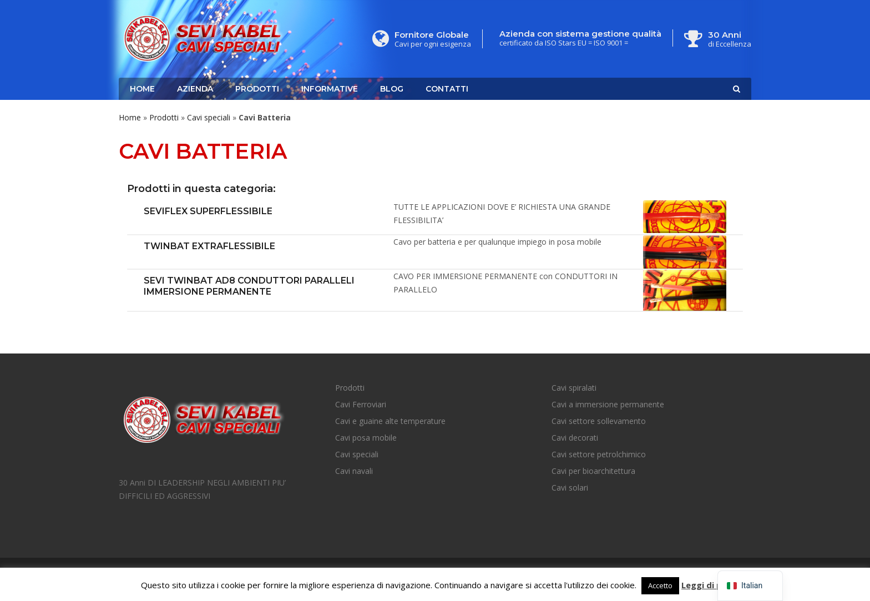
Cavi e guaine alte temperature (390, 421)
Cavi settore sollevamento (599, 421)
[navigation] (750, 585)
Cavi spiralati (574, 387)
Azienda (195, 89)
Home (142, 89)
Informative (329, 89)
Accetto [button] (660, 585)
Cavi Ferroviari (360, 404)
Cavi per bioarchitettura (593, 471)
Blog (391, 89)
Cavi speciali (208, 117)
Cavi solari (570, 487)
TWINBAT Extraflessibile (209, 246)
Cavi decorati (575, 437)
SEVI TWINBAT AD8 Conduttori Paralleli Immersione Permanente (249, 286)
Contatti (447, 89)
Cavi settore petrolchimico (599, 454)
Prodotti (257, 89)
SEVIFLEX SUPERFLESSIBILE (208, 211)
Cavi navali (354, 471)
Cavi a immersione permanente (608, 404)
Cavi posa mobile (366, 437)
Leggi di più (705, 584)
